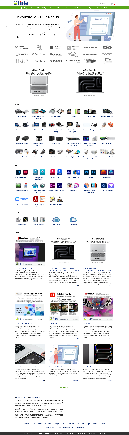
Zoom (103, 424)
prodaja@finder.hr (35, 397)
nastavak (41, 286)
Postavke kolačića (79, 427)
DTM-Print (80, 424)
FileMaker (71, 424)
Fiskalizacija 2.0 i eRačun (57, 367)
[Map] (89, 406)
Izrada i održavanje (57, 431)
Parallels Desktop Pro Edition (24, 268)
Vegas (88, 424)
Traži (102, 3)
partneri (77, 7)
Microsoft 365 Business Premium (26, 323)
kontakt (104, 7)
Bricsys (56, 424)
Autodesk (48, 424)
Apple (33, 424)
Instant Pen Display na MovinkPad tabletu (28, 367)
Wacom (26, 424)
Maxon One (86, 323)
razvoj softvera (60, 7)
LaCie (63, 424)
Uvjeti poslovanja (49, 427)
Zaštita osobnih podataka (64, 427)
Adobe (40, 424)
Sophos (95, 424)
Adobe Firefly (53, 323)
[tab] (22, 112)
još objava (63, 387)
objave (91, 7)
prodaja (24, 7)
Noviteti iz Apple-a (89, 367)
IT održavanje (41, 7)
